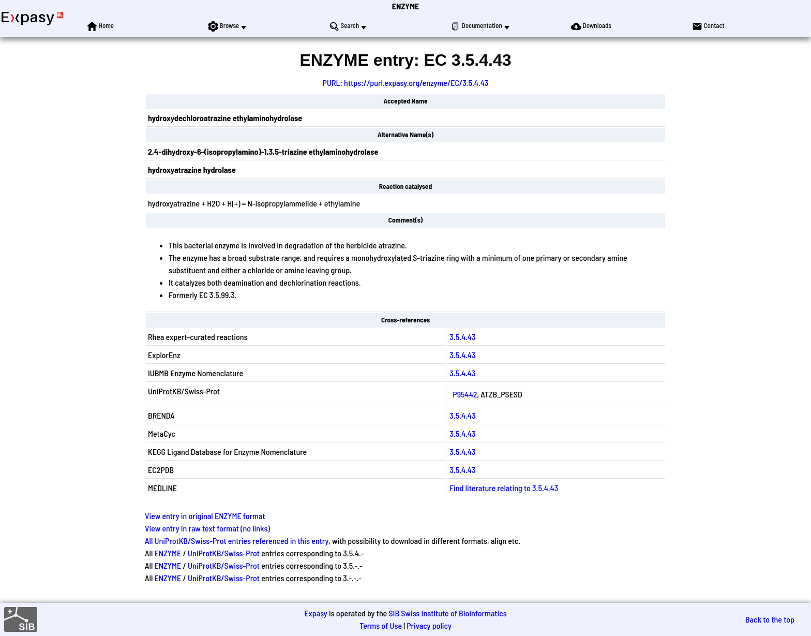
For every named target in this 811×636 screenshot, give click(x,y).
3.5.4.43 (462, 337)
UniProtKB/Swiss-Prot (224, 553)
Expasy (315, 613)
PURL (331, 82)
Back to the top (769, 619)
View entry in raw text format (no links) (207, 528)
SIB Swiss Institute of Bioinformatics (447, 613)
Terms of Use (380, 625)
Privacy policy (429, 625)
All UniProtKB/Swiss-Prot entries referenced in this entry (236, 540)
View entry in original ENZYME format (205, 516)
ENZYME (405, 6)
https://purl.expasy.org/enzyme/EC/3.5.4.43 (416, 82)
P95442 (465, 394)
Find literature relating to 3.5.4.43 (503, 488)
